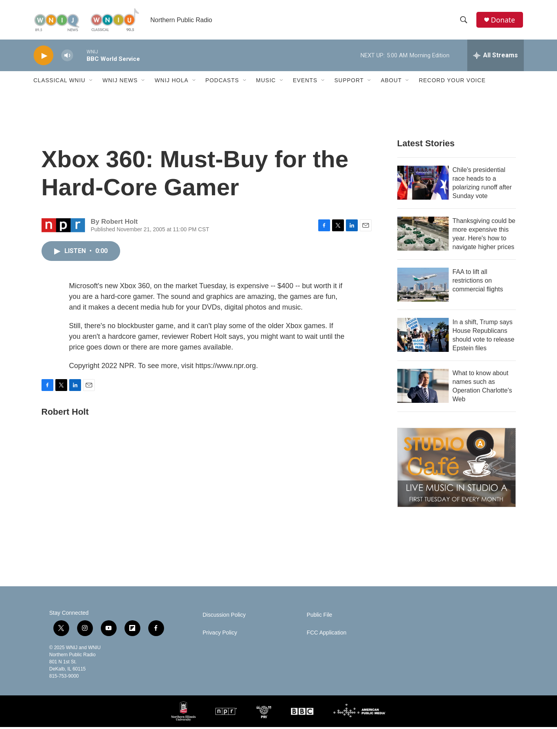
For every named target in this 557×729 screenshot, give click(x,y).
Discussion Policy (224, 617)
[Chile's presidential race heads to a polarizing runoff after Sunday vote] (423, 185)
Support (349, 82)
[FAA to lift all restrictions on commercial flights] (423, 287)
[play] (43, 57)
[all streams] (495, 57)
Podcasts (222, 82)
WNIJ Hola (171, 82)
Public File (319, 617)
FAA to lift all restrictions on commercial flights (478, 282)
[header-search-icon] (464, 21)
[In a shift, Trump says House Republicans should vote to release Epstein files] (423, 337)
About (391, 82)
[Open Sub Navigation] (91, 82)
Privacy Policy (220, 635)
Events (305, 82)
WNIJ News (120, 82)
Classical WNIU (60, 82)
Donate (503, 21)
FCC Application (326, 635)
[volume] (67, 57)
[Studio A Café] (456, 469)
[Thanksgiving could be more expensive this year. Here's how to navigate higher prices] (423, 236)
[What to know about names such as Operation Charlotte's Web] (423, 388)
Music (266, 82)
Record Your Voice (452, 82)
